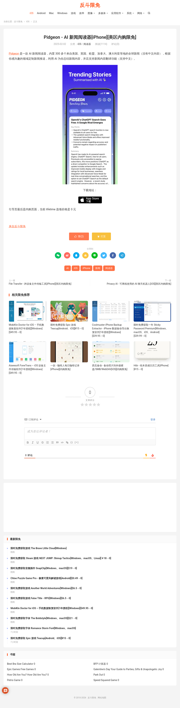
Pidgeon (14, 54)
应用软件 (116, 13)
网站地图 (102, 698)
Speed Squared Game (105, 680)
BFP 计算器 (100, 664)
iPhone (86, 268)
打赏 (101, 237)
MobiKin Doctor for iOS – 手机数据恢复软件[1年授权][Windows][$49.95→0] (26, 329)
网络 (139, 13)
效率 (81, 13)
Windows (62, 13)
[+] (77, 442)
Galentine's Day (102, 669)
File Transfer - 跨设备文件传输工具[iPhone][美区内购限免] (40, 284)
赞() (79, 237)
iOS (31, 13)
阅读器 (87, 44)
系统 (129, 13)
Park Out (98, 675)
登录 (152, 420)
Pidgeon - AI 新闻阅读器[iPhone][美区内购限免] (90, 37)
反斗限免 (90, 5)
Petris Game (13, 680)
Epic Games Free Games (20, 669)
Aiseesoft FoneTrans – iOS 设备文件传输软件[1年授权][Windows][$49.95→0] (27, 370)
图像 (90, 13)
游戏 (73, 13)
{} (71, 442)
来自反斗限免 (17, 227)
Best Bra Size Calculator (20, 664)
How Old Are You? (17, 675)
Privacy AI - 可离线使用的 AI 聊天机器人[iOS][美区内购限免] (139, 284)
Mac (51, 13)
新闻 (97, 268)
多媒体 (102, 13)
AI (67, 268)
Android (41, 13)
